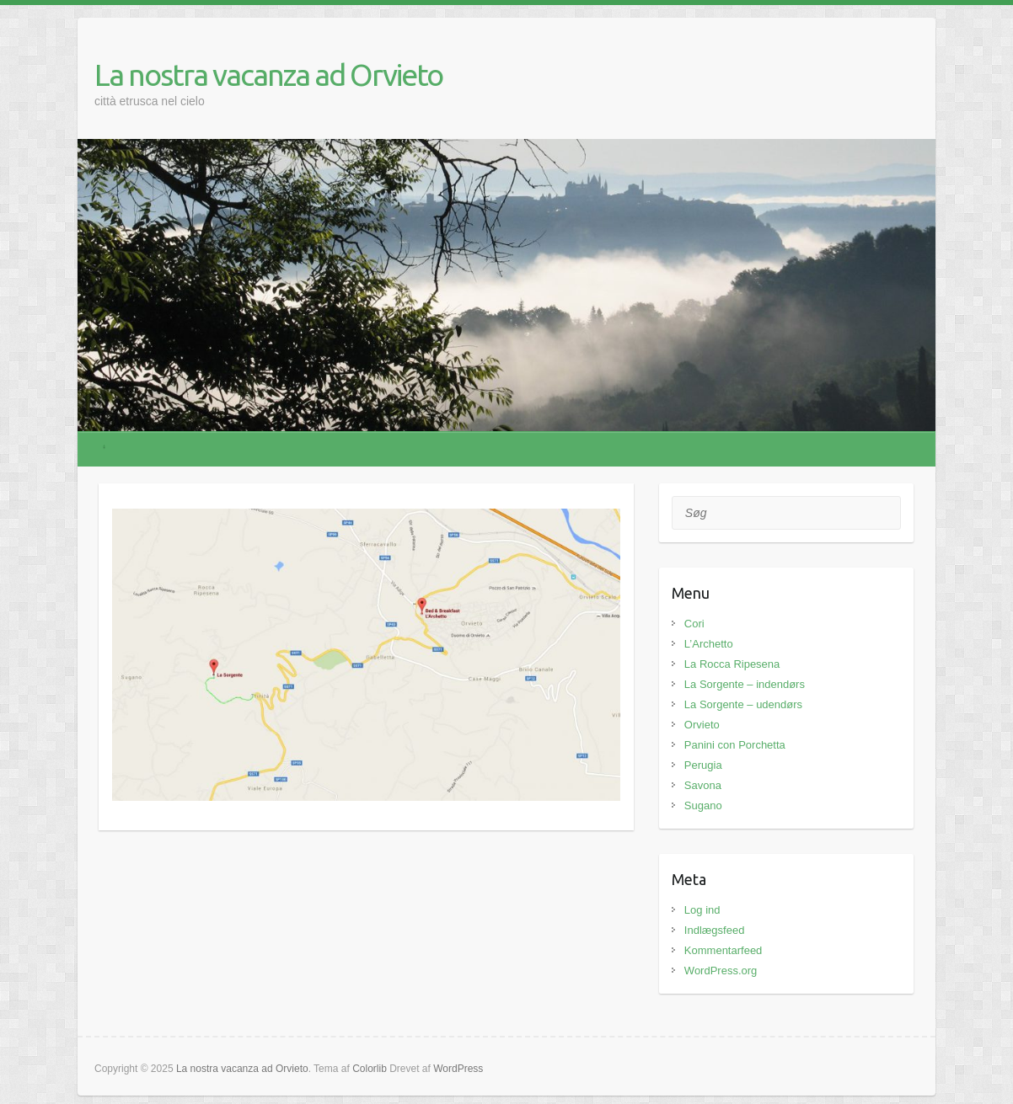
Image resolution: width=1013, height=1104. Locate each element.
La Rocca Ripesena (732, 664)
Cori (694, 623)
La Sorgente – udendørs (743, 704)
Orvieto (702, 724)
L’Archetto (708, 643)
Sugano (703, 805)
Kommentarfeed (723, 950)
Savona (702, 785)
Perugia (703, 765)
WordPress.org (720, 970)
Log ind (702, 910)
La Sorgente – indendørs (744, 684)
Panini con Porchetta (734, 745)
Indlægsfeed (714, 930)
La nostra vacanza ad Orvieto (268, 74)
